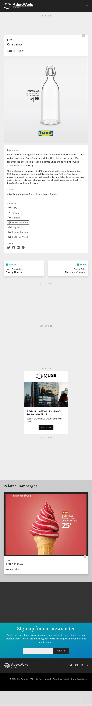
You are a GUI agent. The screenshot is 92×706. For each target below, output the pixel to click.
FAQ (32, 679)
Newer (11, 264)
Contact (39, 679)
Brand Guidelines (78, 679)
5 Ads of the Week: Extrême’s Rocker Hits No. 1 (44, 413)
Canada (14, 217)
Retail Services (18, 236)
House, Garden (18, 232)
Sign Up (61, 650)
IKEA (9, 40)
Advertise (57, 679)
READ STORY (46, 427)
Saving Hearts (14, 272)
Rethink (20, 50)
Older (81, 264)
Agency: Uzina (12, 569)
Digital (14, 227)
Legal (66, 679)
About (48, 679)
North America (18, 222)
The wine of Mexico (75, 272)
